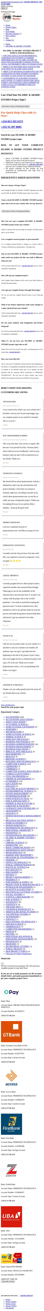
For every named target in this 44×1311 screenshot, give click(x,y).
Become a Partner (14, 34)
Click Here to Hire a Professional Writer (15, 106)
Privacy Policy (11, 1306)
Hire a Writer (10, 36)
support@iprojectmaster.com (12, 2)
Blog (7, 29)
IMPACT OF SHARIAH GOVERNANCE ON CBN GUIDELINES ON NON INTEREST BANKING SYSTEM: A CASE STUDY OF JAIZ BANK (22, 73)
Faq (7, 38)
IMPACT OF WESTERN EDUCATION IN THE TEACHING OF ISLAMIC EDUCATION (20, 68)
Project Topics (11, 27)
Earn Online (10, 32)
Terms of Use (11, 1304)
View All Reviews (8, 705)
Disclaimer (10, 1308)
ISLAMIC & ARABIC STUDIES (18, 46)
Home (8, 25)
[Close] (2, 963)
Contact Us (10, 40)
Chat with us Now (8, 1281)
